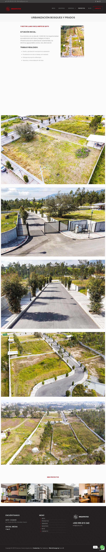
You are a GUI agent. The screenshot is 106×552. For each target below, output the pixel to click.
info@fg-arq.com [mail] (23, 1)
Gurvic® (56, 548)
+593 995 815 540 (81, 523)
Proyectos (45, 521)
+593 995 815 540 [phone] (11, 1)
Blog (43, 528)
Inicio (43, 518)
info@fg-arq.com (77, 525)
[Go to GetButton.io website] (102, 550)
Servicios (45, 523)
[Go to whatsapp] (102, 547)
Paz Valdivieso (40, 548)
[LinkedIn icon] (97, 1)
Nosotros (45, 526)
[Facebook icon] (95, 1)
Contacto (45, 531)
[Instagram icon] (100, 1)
